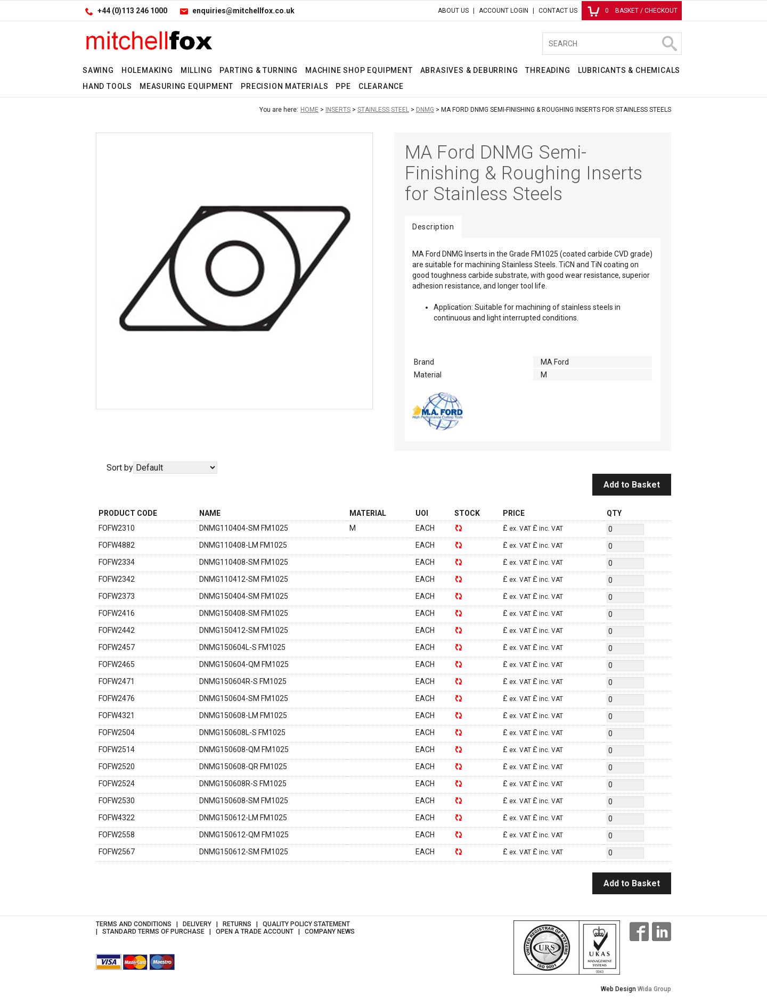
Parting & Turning (258, 70)
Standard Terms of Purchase (153, 931)
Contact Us (557, 10)
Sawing (98, 70)
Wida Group (654, 989)
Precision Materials (284, 86)
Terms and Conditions (134, 924)
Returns (237, 924)
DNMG (425, 109)
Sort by (120, 468)
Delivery (197, 924)
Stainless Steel (383, 109)
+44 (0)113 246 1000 (132, 10)
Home (309, 109)
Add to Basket (631, 485)
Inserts (337, 109)
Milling (197, 70)
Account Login (503, 10)
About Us (453, 10)
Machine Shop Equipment (359, 70)
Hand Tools (107, 86)
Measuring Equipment (186, 86)
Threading (547, 70)
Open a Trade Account (254, 931)
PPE (343, 86)
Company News (330, 931)
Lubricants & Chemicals (629, 70)
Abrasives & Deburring (469, 70)
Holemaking (147, 70)
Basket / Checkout (633, 11)
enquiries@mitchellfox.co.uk (243, 10)
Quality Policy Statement (306, 924)
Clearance (381, 86)
